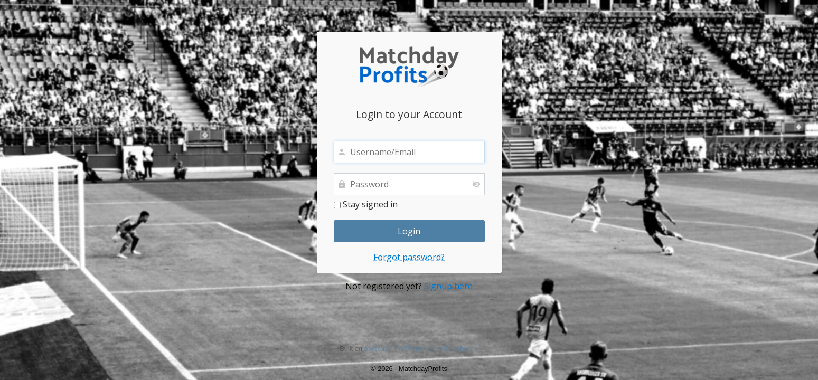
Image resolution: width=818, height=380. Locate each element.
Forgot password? (409, 257)
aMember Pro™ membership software (421, 349)
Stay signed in (366, 205)
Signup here (448, 286)
